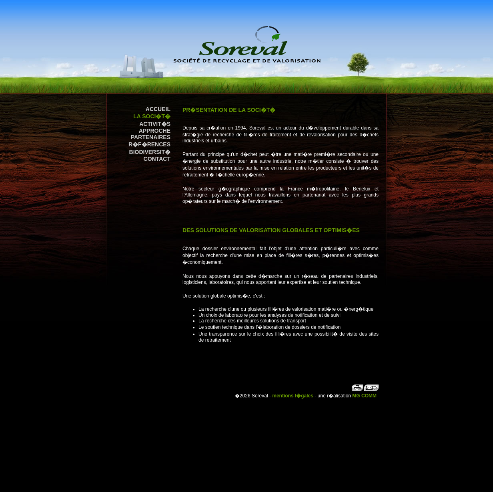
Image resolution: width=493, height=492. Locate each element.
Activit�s (154, 124)
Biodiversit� (149, 152)
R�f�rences (149, 144)
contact (157, 159)
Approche (154, 131)
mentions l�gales (292, 396)
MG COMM (364, 396)
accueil (158, 109)
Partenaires (150, 137)
